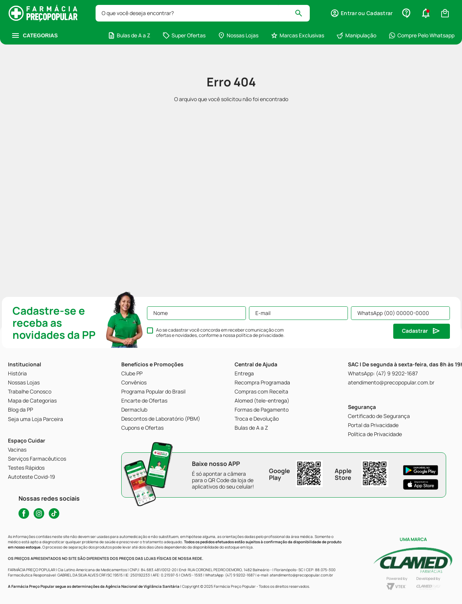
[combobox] (203, 13)
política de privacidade (259, 335)
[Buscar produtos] (302, 13)
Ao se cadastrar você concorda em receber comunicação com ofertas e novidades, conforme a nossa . (220, 332)
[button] (361, 13)
